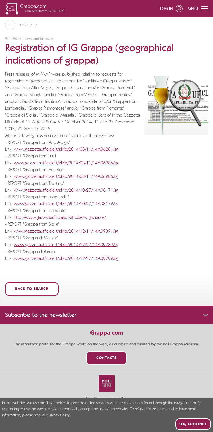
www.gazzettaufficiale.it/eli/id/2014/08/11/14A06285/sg (66, 163)
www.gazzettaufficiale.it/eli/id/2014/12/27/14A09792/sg (66, 258)
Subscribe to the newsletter (106, 315)
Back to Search (32, 289)
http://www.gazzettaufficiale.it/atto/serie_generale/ (60, 217)
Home (23, 25)
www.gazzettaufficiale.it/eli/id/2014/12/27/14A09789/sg (66, 245)
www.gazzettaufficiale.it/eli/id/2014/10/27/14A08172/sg (66, 204)
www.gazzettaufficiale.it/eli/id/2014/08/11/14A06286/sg (66, 176)
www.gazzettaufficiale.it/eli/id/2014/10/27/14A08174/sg (66, 190)
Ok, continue (193, 424)
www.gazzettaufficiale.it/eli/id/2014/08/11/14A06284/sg (66, 149)
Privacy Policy (58, 415)
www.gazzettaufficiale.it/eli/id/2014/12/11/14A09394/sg (66, 231)
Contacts (106, 358)
